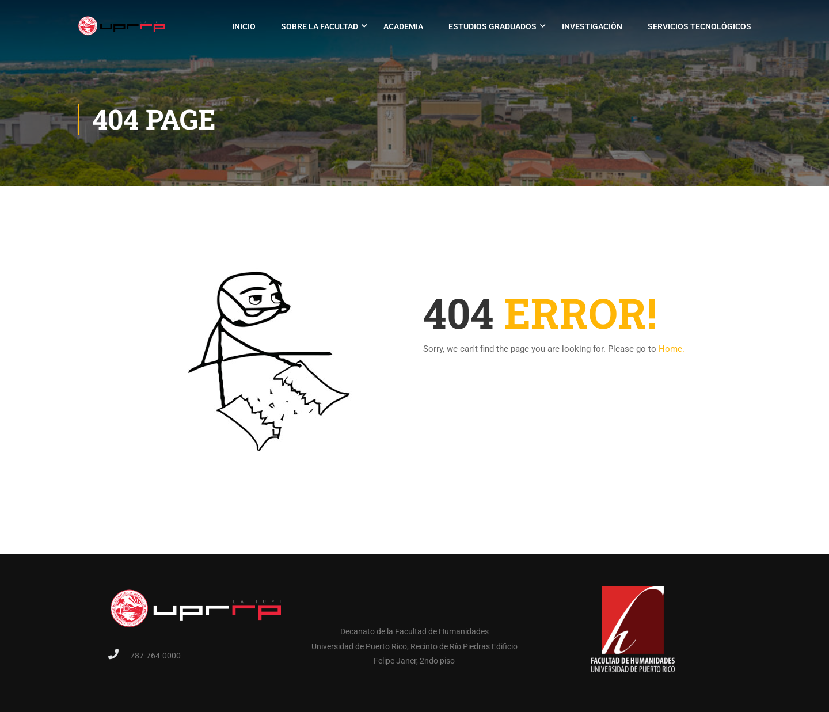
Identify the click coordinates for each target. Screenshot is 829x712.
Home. (672, 349)
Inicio (244, 26)
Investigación (592, 26)
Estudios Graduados (492, 26)
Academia (403, 26)
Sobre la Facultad (319, 26)
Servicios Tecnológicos (699, 26)
